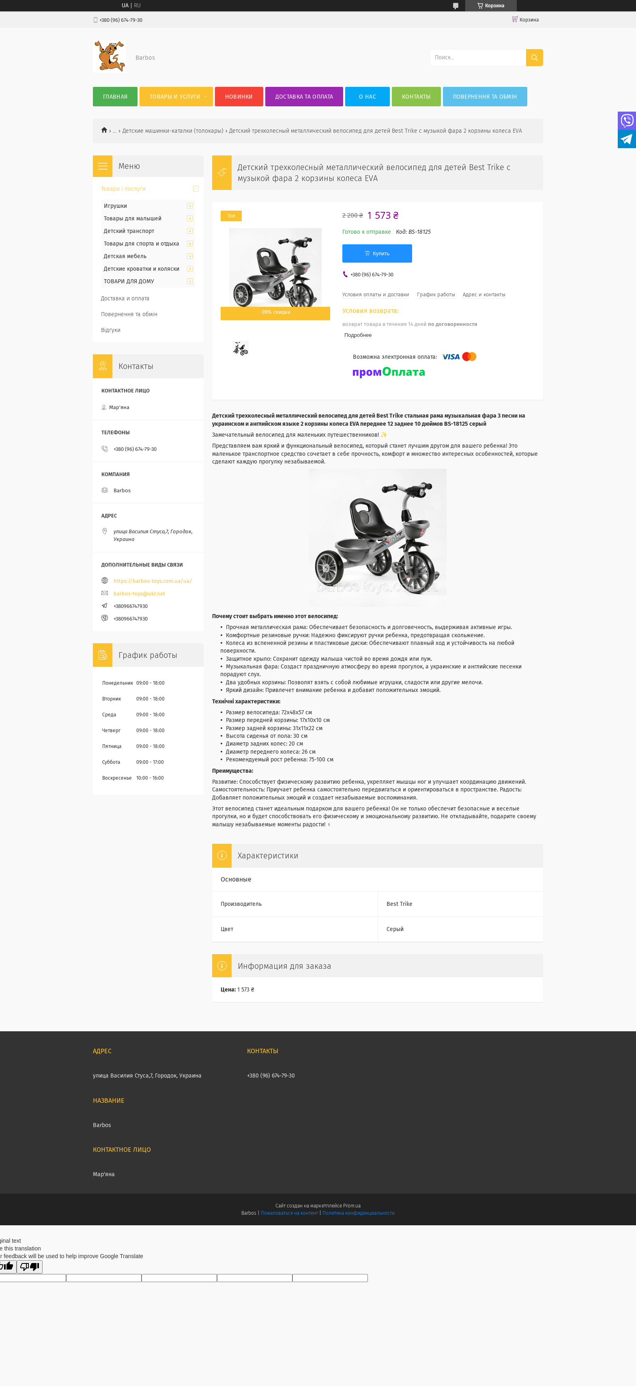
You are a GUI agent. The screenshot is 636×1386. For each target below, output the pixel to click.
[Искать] (534, 57)
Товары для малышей (132, 218)
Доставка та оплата (304, 96)
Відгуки (110, 330)
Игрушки (115, 206)
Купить (381, 253)
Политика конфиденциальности (358, 1213)
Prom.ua (352, 1206)
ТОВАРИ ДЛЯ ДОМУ (129, 281)
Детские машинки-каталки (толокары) (172, 130)
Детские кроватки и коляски (141, 268)
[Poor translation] (30, 1267)
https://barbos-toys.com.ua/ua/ (153, 581)
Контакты (416, 96)
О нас (367, 96)
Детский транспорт (129, 231)
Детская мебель (125, 256)
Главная (115, 96)
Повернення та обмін (485, 96)
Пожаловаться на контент (289, 1213)
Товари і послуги (123, 188)
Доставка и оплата (125, 298)
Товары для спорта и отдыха (141, 243)
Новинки (239, 96)
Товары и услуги (175, 96)
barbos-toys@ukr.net (139, 594)
